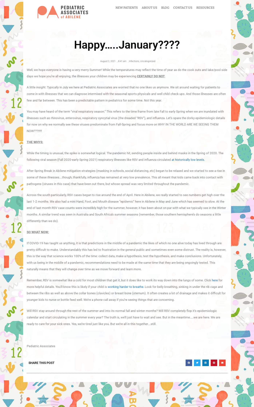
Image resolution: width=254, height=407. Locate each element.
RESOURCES (205, 8)
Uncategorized (147, 61)
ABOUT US (149, 8)
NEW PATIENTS (127, 8)
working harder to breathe (125, 287)
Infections (134, 61)
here (215, 280)
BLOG (165, 8)
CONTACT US (182, 8)
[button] (189, 363)
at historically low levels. (188, 159)
